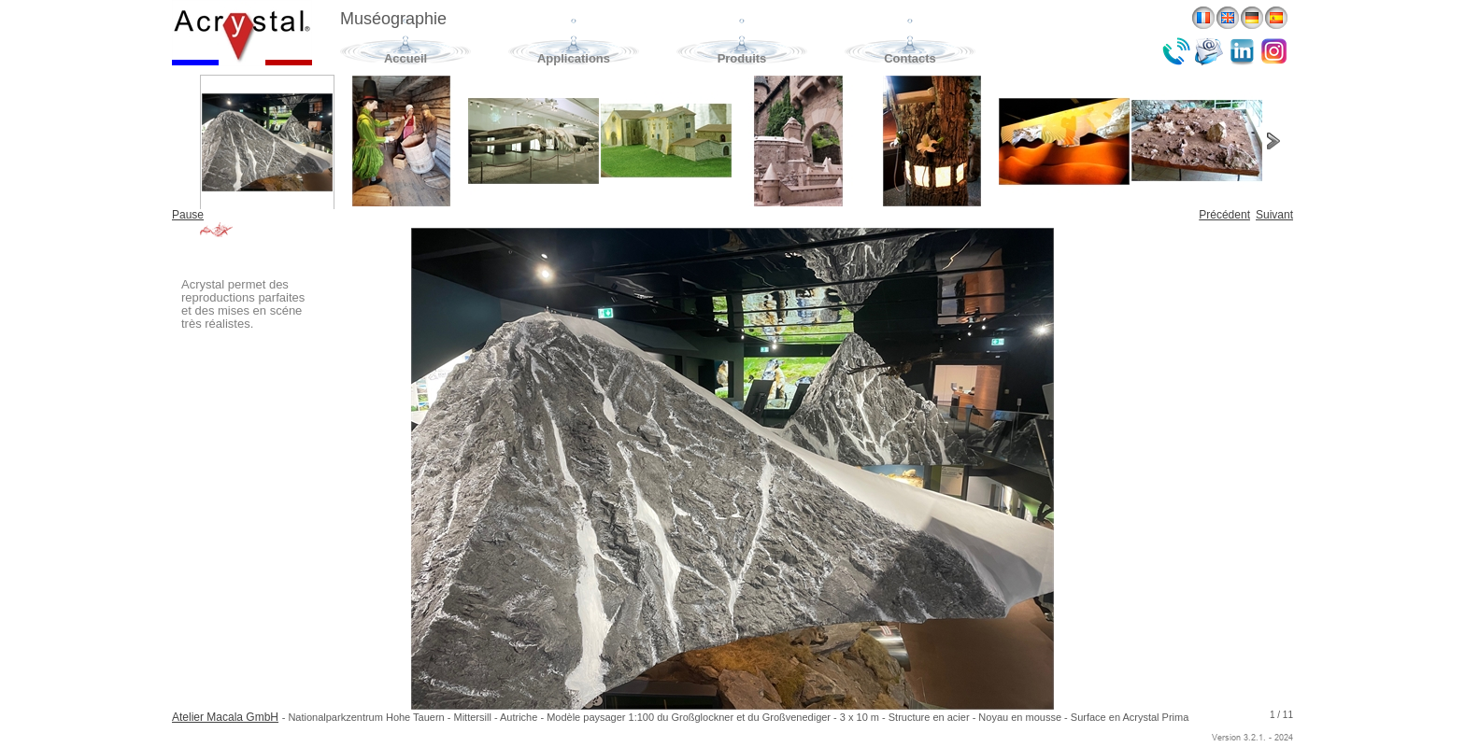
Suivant (1274, 214)
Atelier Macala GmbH (225, 717)
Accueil (405, 58)
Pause (188, 214)
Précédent (1224, 214)
